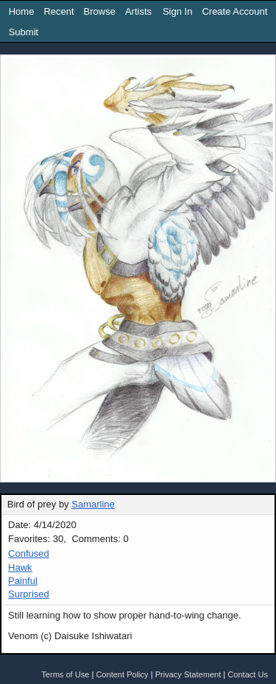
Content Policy (122, 674)
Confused (28, 553)
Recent (58, 11)
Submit (23, 32)
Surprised (28, 593)
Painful (23, 580)
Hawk (20, 567)
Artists (138, 11)
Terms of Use (65, 674)
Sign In (177, 11)
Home (22, 11)
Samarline (93, 504)
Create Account (234, 11)
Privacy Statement (188, 674)
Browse (100, 11)
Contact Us (247, 674)
